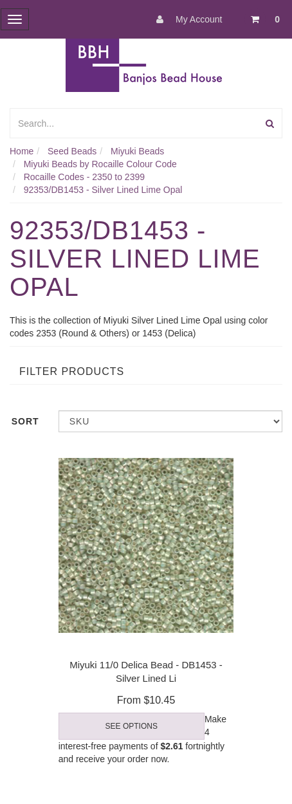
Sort (25, 421)
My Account (186, 19)
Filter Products (71, 371)
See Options (131, 726)
